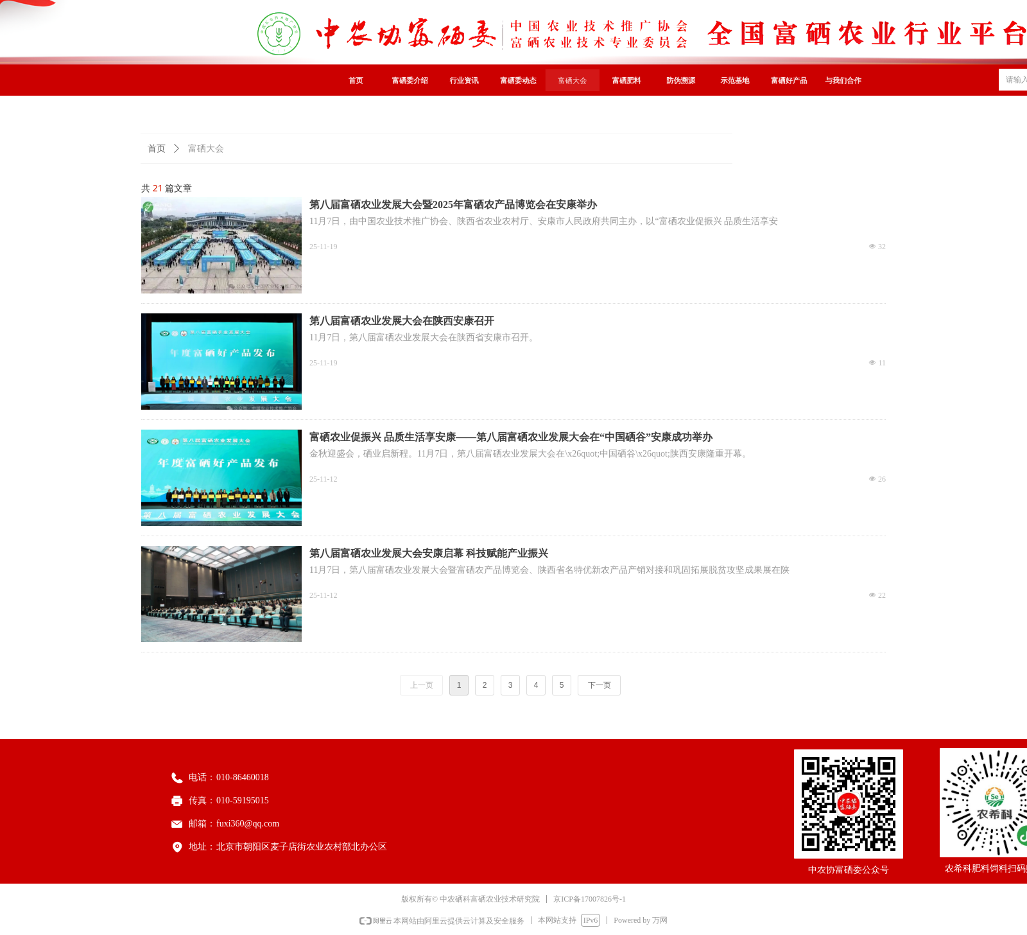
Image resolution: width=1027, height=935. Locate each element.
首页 (157, 148)
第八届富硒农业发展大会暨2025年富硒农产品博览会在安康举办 (453, 204)
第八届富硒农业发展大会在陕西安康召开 (401, 320)
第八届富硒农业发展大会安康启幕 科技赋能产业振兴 (428, 553)
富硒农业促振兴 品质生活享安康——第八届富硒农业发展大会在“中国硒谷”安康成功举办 (510, 437)
